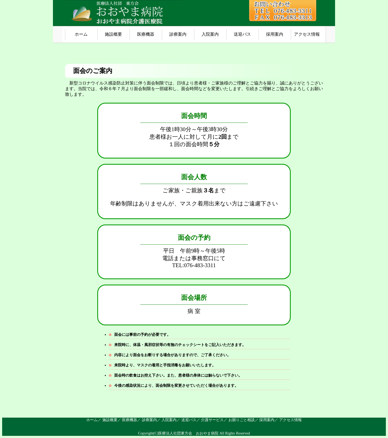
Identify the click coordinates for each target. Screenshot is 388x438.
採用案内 (274, 34)
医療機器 (145, 34)
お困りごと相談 (241, 420)
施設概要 (113, 34)
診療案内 (177, 34)
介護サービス (212, 420)
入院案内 (210, 34)
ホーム (81, 34)
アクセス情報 (307, 34)
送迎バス (242, 34)
